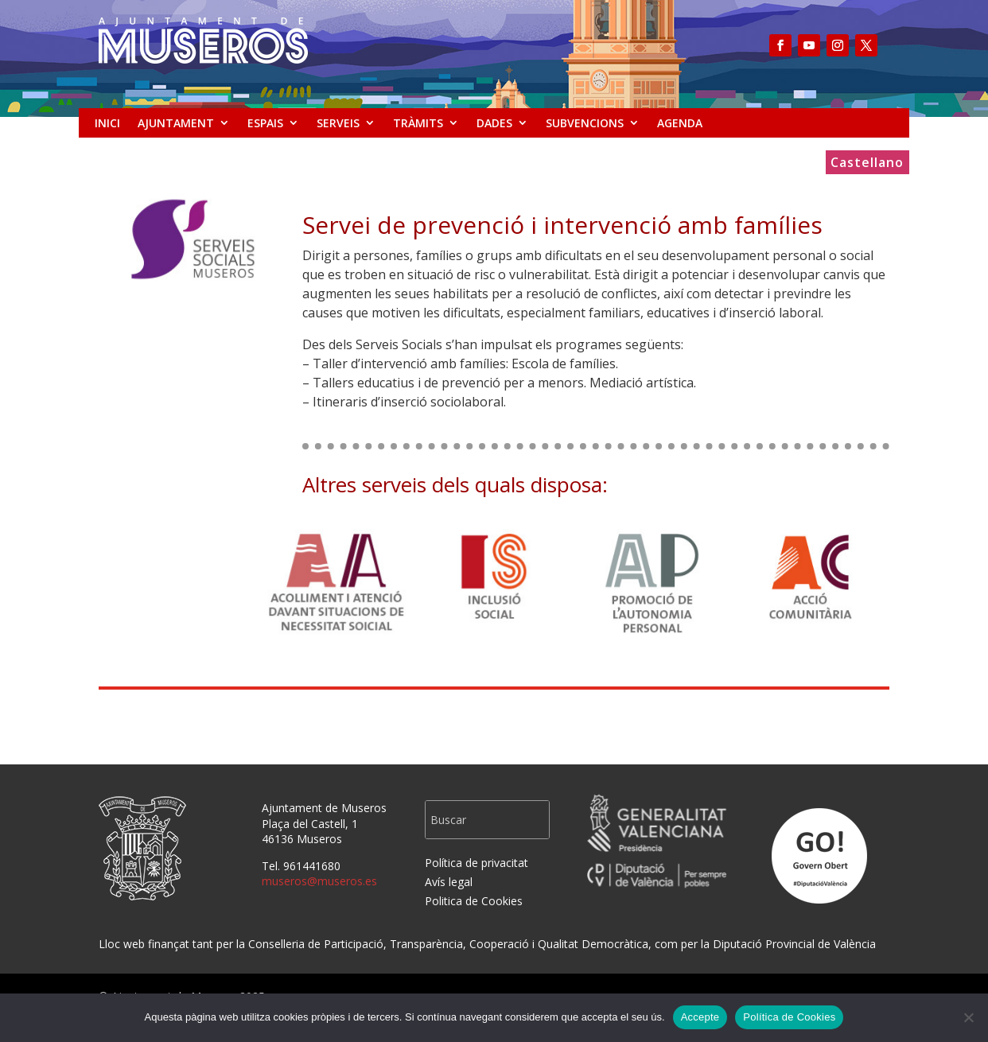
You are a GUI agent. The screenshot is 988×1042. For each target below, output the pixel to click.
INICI (107, 122)
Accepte (700, 1017)
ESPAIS (265, 122)
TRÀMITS (418, 122)
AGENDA (679, 122)
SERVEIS (338, 122)
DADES (494, 122)
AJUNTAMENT (176, 122)
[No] (968, 1017)
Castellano (867, 164)
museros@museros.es (319, 880)
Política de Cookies (789, 1017)
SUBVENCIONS (585, 122)
